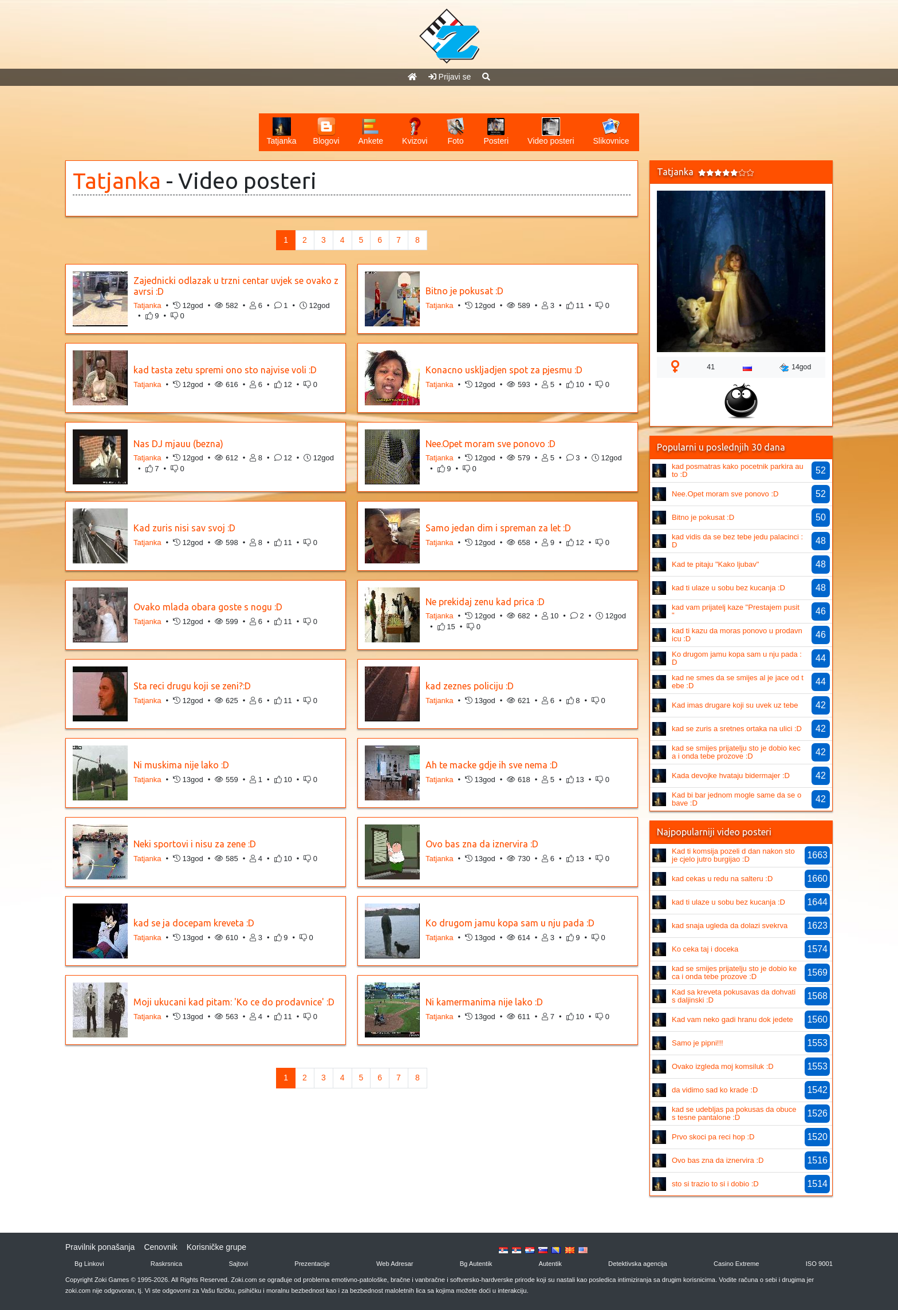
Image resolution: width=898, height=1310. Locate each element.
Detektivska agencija (637, 1263)
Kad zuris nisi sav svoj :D (184, 528)
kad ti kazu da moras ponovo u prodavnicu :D (737, 634)
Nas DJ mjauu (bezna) (178, 444)
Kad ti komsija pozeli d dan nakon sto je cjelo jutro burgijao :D (733, 855)
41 (711, 367)
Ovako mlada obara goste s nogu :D (207, 607)
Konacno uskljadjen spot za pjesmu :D (504, 370)
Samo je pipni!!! (697, 1043)
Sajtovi (238, 1263)
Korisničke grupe (216, 1247)
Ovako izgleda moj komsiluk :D (723, 1066)
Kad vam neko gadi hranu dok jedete (732, 1019)
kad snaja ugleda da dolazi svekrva (729, 925)
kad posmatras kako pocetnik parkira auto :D (738, 470)
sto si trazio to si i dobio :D (715, 1183)
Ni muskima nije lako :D (181, 765)
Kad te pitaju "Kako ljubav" (715, 564)
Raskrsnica (166, 1263)
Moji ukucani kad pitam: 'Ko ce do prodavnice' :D (233, 1002)
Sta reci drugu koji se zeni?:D (192, 686)
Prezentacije (312, 1263)
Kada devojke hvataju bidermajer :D (731, 775)
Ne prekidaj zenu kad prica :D (485, 602)
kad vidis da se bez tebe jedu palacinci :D (737, 540)
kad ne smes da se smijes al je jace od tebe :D (738, 681)
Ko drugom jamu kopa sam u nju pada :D (510, 923)
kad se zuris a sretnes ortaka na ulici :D (737, 728)
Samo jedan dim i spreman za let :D (498, 528)
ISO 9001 (819, 1263)
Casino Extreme (736, 1263)
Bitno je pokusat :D (464, 291)
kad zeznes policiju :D (470, 686)
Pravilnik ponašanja (100, 1247)
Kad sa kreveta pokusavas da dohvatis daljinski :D (733, 996)
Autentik (549, 1263)
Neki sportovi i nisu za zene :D (194, 844)
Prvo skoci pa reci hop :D (713, 1137)
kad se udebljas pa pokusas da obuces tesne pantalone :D (734, 1113)
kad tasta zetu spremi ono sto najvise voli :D (225, 370)
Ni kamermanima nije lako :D (484, 1002)
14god (795, 367)
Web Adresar (394, 1263)
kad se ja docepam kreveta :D (193, 923)
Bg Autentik (476, 1263)
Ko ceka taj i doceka (705, 949)
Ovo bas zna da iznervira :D (482, 844)
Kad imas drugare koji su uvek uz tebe (735, 705)
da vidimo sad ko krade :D (715, 1090)
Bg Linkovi (89, 1263)
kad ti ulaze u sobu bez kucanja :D (728, 587)
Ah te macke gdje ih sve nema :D (492, 765)
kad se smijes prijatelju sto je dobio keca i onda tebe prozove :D (736, 752)
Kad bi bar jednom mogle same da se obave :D (736, 799)
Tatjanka (117, 180)
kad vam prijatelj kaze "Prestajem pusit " (735, 611)
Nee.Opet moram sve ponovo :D (491, 444)
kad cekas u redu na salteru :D (722, 878)
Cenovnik (160, 1247)
